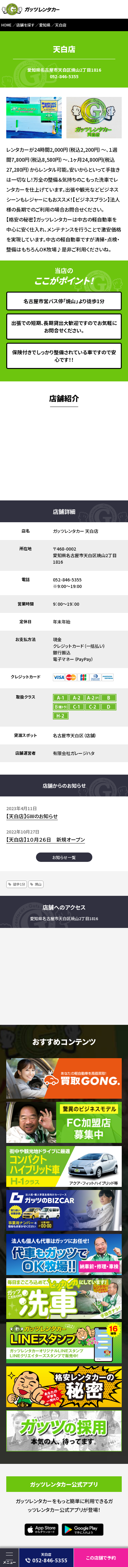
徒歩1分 (19, 883)
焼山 (38, 883)
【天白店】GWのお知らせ (32, 816)
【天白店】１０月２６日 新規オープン (45, 839)
